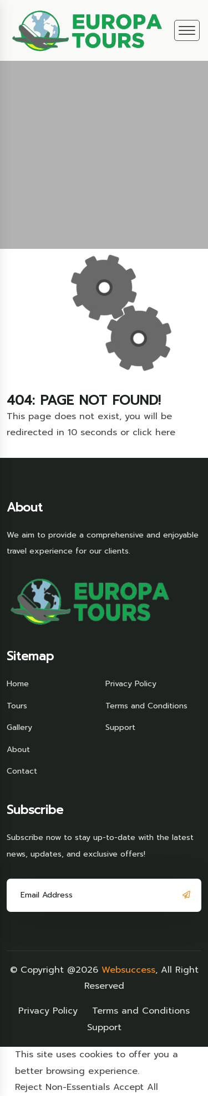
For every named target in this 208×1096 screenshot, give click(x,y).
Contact (22, 771)
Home (18, 684)
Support (120, 727)
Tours (17, 706)
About (18, 749)
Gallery (19, 727)
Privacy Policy (130, 684)
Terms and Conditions (146, 706)
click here (154, 432)
